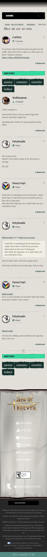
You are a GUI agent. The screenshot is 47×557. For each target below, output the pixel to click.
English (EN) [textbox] (20, 503)
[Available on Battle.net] (23, 460)
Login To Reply (9, 73)
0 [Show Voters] (43, 97)
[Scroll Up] (17, 554)
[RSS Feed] (3, 25)
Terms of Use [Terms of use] (33, 543)
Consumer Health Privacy (23, 548)
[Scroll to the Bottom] (33, 554)
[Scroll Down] (30, 554)
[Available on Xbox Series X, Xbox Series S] (23, 423)
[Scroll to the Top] (14, 554)
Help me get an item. (27, 237)
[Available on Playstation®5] (23, 430)
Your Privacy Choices (19, 543)
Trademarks (37, 545)
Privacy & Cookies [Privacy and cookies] (10, 545)
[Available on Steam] (23, 445)
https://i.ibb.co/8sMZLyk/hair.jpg (15, 57)
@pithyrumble (7, 294)
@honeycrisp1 (7, 237)
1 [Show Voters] (43, 37)
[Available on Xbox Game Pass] (23, 452)
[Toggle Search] (41, 15)
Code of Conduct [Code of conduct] (25, 545)
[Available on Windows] (23, 438)
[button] (21, 15)
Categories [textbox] (9, 15)
